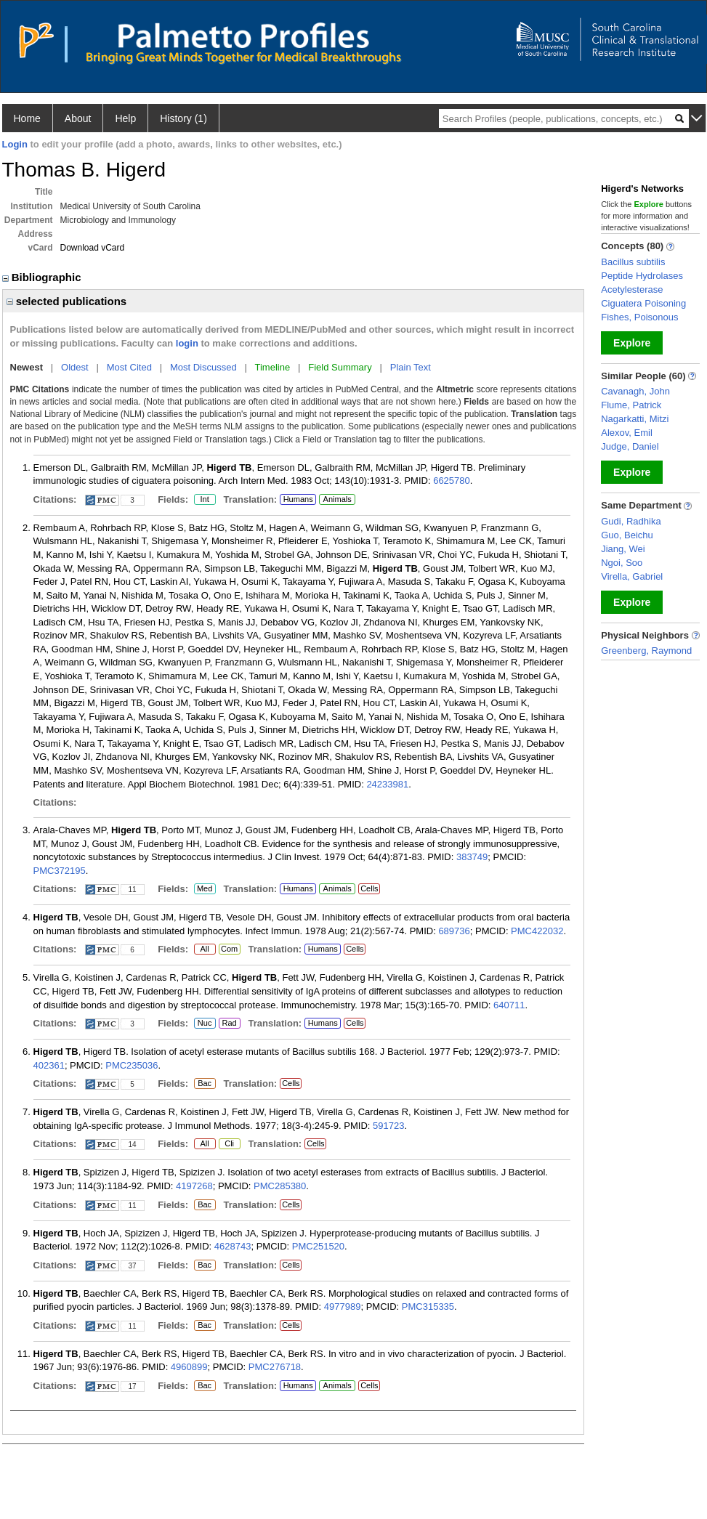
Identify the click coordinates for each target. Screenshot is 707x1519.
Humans (298, 499)
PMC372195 (59, 870)
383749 (472, 856)
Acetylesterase (632, 289)
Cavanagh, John (635, 391)
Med (204, 889)
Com (230, 949)
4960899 (189, 1366)
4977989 (342, 1306)
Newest (27, 367)
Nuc (204, 1023)
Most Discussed (203, 367)
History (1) (183, 118)
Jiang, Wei (623, 548)
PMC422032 (537, 930)
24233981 (387, 784)
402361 (49, 1065)
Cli (230, 1144)
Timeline (273, 367)
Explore (631, 343)
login (187, 343)
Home (27, 118)
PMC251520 (318, 1246)
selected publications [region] (67, 301)
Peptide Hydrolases (642, 275)
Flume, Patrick (631, 405)
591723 (388, 1125)
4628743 (232, 1246)
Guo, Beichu (627, 535)
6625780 (451, 480)
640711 (509, 1005)
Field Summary (339, 367)
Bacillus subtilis (633, 261)
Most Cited (129, 367)
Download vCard (92, 248)
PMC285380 (280, 1185)
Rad (228, 1023)
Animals (337, 499)
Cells (369, 888)
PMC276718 (275, 1366)
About (78, 118)
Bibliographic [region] (43, 277)
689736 (453, 930)
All (205, 949)
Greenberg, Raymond (646, 650)
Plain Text (410, 367)
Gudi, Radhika (630, 521)
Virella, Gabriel (632, 576)
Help (125, 118)
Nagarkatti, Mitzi (634, 418)
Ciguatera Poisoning (643, 303)
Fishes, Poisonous (639, 317)
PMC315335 (428, 1306)
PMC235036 (131, 1065)
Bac (205, 1084)
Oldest (75, 367)
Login (15, 144)
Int (204, 500)
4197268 (194, 1185)
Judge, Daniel (630, 446)
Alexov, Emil (627, 432)
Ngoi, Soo (621, 562)
